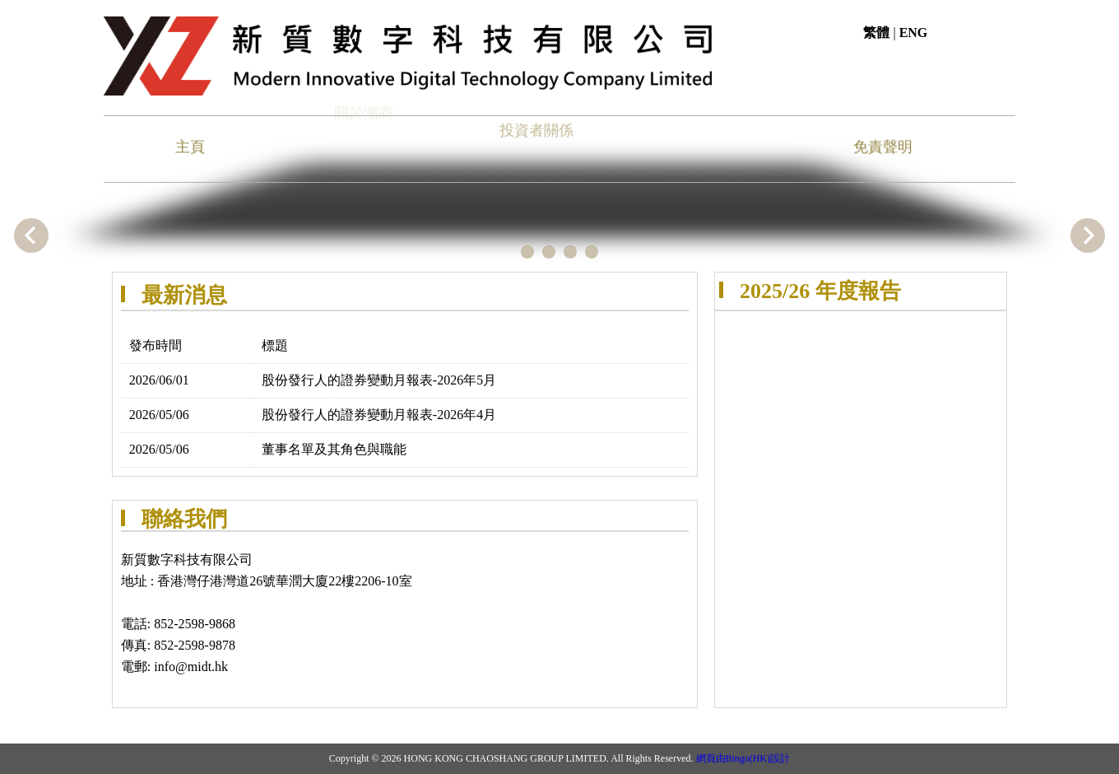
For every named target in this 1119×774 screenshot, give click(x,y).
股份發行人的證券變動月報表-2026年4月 (379, 415)
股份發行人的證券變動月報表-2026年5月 (379, 380)
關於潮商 (363, 108)
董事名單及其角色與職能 (334, 449)
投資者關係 (536, 123)
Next (1087, 235)
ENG (913, 33)
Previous (31, 235)
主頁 (190, 146)
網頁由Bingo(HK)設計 (743, 758)
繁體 (876, 33)
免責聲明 (882, 146)
